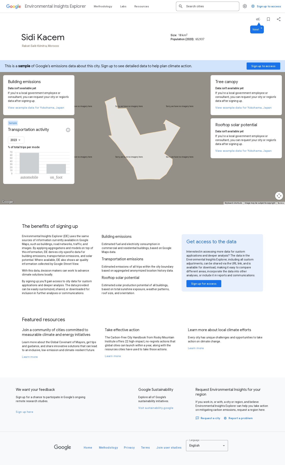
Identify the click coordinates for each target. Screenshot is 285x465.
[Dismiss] (261, 28)
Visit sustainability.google (155, 408)
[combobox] (211, 6)
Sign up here (24, 412)
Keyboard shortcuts (233, 203)
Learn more (30, 357)
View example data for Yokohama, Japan (36, 107)
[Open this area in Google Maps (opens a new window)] (7, 202)
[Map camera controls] (279, 196)
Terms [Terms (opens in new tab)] (281, 203)
